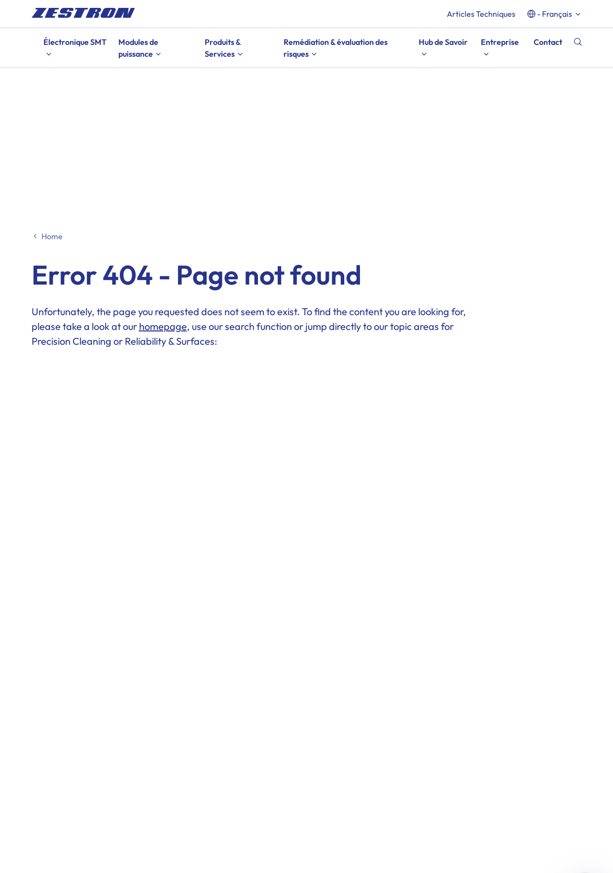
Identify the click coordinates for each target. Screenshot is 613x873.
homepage (163, 326)
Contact (548, 42)
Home (52, 236)
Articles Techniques (481, 14)
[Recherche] (578, 42)
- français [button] (554, 14)
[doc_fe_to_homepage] (83, 13)
